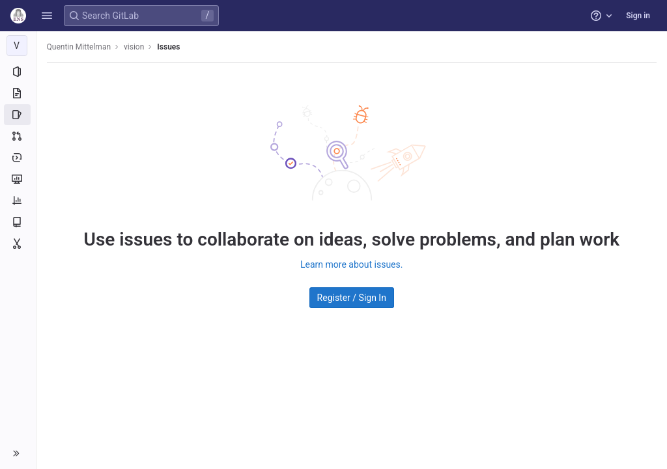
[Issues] (18, 114)
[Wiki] (18, 222)
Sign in (638, 15)
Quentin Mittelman (79, 46)
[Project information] (18, 71)
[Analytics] (18, 200)
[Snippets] (18, 243)
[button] (46, 15)
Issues (169, 46)
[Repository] (18, 93)
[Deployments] (18, 157)
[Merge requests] (18, 136)
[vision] (18, 46)
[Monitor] (18, 179)
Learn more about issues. (351, 264)
